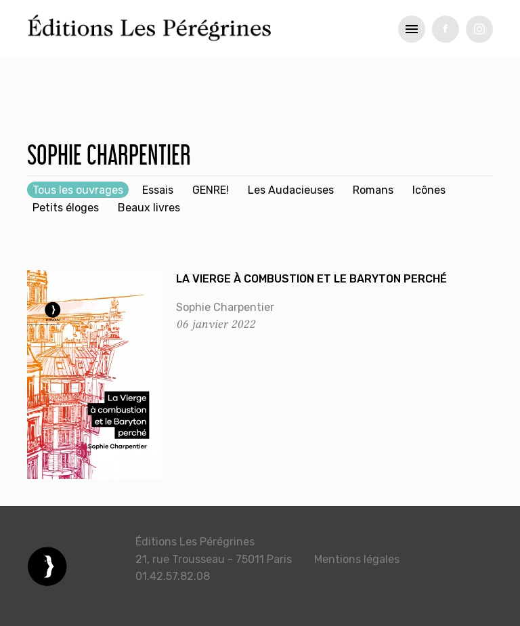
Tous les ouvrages (77, 190)
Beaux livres (149, 207)
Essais (157, 190)
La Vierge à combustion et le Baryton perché (311, 278)
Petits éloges (65, 207)
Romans (373, 190)
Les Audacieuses (291, 190)
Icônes (429, 190)
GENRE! (210, 190)
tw (479, 29)
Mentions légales (356, 559)
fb (445, 29)
